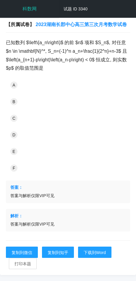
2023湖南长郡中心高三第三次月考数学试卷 (81, 24)
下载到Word (95, 252)
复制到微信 (22, 252)
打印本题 (22, 263)
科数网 (29, 8)
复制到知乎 (58, 252)
